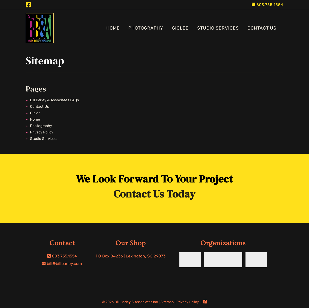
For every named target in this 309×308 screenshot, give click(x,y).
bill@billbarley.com (64, 263)
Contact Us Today (154, 194)
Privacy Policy (41, 132)
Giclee (180, 28)
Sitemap (167, 302)
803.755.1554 (269, 4)
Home (113, 28)
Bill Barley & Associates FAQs (54, 100)
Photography (145, 28)
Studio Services (218, 28)
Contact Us (261, 28)
